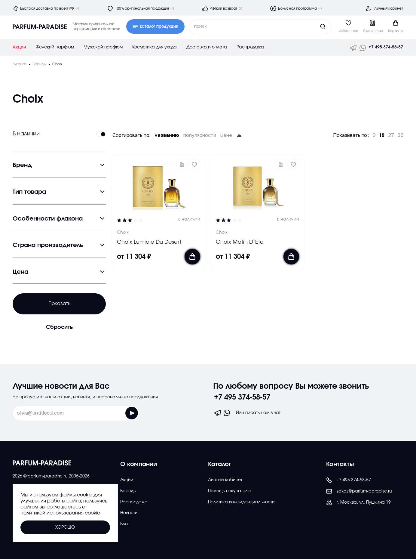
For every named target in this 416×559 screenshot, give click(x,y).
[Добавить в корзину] (192, 256)
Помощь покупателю (229, 491)
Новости (129, 513)
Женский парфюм (55, 47)
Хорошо (65, 527)
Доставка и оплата (206, 47)
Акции (19, 47)
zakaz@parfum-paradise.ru (359, 491)
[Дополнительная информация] (77, 8)
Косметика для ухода (154, 47)
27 (391, 135)
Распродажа (250, 47)
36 (400, 135)
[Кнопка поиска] (311, 26)
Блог (124, 524)
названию (166, 135)
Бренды (128, 491)
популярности (199, 135)
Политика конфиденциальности (241, 502)
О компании (138, 464)
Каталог (219, 464)
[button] (182, 164)
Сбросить (59, 327)
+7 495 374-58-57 (386, 47)
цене (226, 135)
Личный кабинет (388, 8)
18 (381, 135)
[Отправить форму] (118, 413)
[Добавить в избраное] (194, 164)
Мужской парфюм (103, 47)
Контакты (340, 464)
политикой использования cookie (60, 513)
